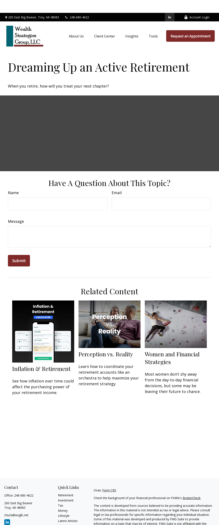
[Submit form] (19, 248)
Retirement (65, 482)
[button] (76, 23)
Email (117, 179)
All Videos (64, 513)
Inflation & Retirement (41, 356)
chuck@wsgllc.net (16, 502)
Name (13, 179)
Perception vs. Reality (105, 341)
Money (63, 498)
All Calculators (67, 518)
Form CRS (109, 477)
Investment (66, 487)
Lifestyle (64, 503)
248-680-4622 (76, 4)
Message (16, 208)
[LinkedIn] (170, 4)
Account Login (196, 4)
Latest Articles (68, 508)
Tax (60, 493)
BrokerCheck (191, 485)
